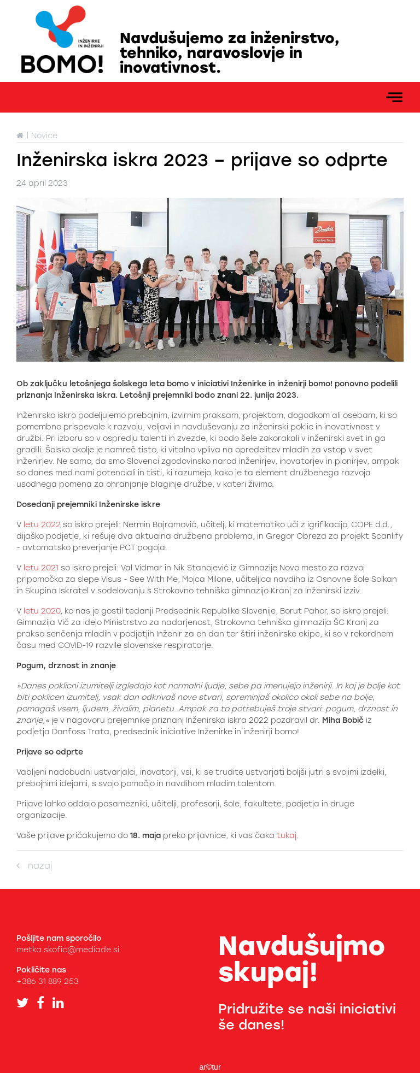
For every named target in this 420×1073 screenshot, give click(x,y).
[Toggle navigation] (394, 97)
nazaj (34, 865)
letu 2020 (42, 611)
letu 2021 (40, 568)
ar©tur (209, 1067)
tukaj (286, 835)
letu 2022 (42, 524)
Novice (44, 135)
